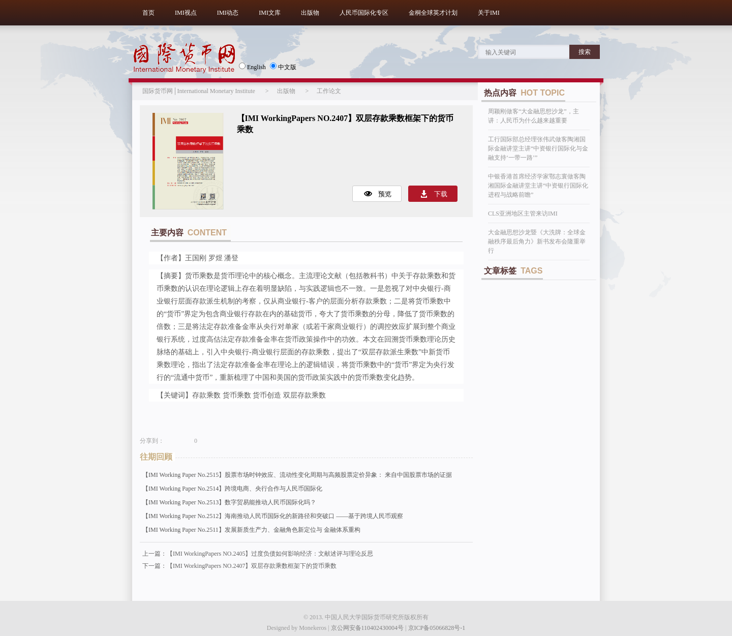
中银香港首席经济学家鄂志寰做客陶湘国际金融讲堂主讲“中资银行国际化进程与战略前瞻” (538, 185)
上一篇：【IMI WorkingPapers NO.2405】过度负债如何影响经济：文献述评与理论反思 (257, 553)
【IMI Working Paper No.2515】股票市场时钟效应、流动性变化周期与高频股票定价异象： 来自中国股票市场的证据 (297, 474)
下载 (440, 194)
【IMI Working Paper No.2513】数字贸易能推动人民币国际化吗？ (229, 502)
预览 (384, 194)
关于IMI (489, 12)
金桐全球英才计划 (433, 12)
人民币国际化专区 (364, 12)
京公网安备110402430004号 (367, 627)
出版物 (310, 12)
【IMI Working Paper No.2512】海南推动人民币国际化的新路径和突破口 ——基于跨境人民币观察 (272, 516)
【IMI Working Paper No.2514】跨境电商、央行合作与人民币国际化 (232, 488)
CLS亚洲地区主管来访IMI (523, 213)
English (252, 67)
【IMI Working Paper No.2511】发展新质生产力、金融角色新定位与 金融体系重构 (251, 529)
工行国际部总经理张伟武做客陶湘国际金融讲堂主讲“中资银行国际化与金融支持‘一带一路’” (538, 148)
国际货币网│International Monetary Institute (198, 91)
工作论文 (329, 91)
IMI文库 (270, 12)
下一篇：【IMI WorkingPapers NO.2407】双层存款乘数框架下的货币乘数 (239, 565)
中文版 (283, 67)
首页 (148, 12)
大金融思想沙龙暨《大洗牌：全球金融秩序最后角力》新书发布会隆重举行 (537, 241)
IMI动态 (228, 12)
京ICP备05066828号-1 (437, 627)
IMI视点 (186, 12)
